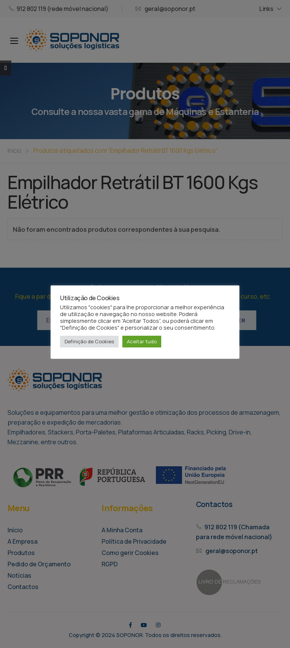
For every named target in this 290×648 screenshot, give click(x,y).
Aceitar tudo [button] (142, 341)
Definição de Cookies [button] (89, 341)
